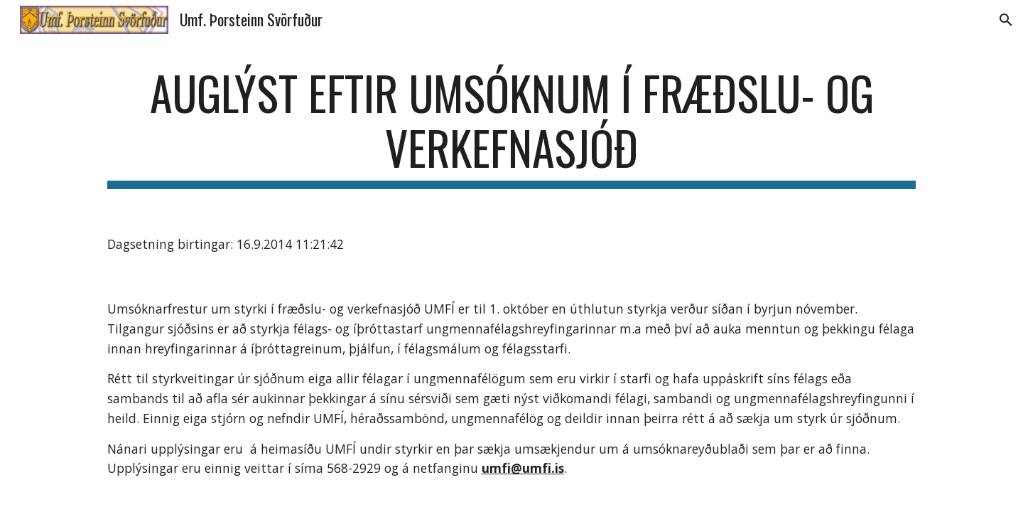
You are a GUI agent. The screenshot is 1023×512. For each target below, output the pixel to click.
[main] (511, 127)
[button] (1006, 20)
